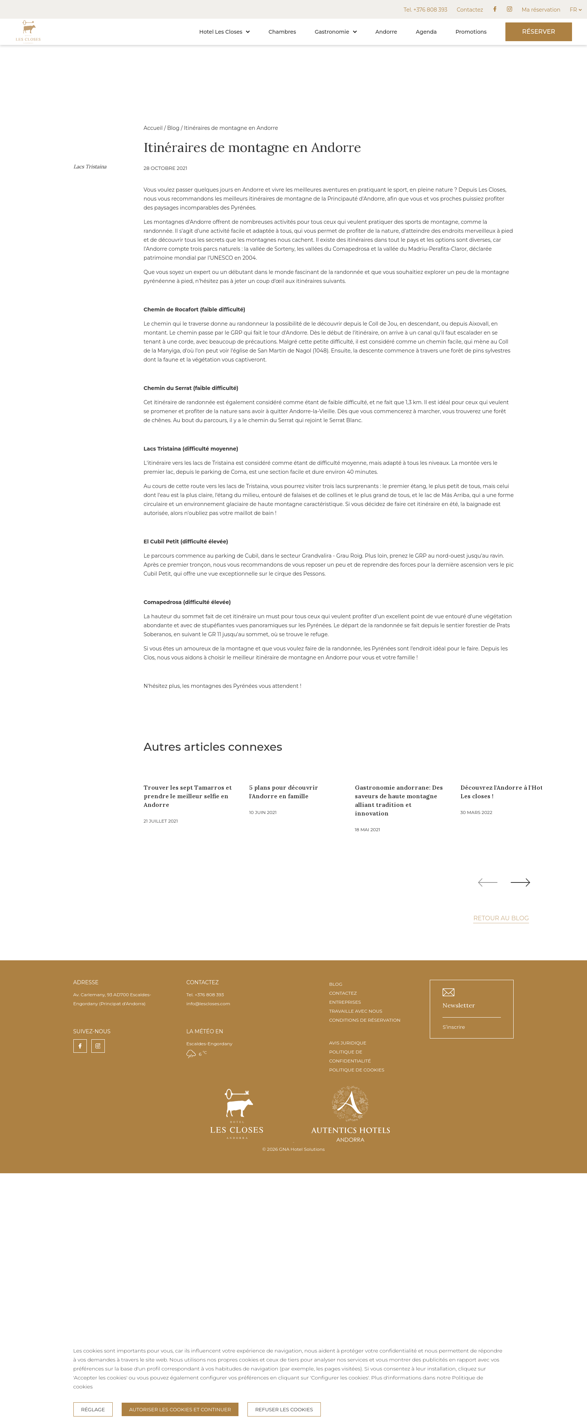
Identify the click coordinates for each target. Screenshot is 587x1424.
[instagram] (509, 9)
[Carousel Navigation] (504, 1133)
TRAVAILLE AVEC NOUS (355, 1262)
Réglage (93, 1409)
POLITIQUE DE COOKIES (356, 1320)
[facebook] (495, 9)
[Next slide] (520, 1133)
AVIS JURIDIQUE (347, 1293)
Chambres (282, 31)
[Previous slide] (488, 1133)
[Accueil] (28, 43)
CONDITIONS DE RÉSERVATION (365, 1271)
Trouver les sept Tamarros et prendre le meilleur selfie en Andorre (335, 1046)
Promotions (471, 31)
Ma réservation (540, 9)
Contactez (470, 9)
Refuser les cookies (284, 1409)
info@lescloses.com (208, 1254)
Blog (321, 128)
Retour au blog (501, 1169)
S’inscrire (453, 1278)
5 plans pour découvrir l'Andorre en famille (431, 1042)
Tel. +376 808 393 (425, 9)
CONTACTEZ (343, 1244)
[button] (248, 32)
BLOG (335, 1235)
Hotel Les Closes (224, 31)
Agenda (426, 31)
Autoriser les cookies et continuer (180, 1409)
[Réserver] (538, 31)
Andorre (386, 31)
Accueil (300, 128)
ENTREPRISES (345, 1253)
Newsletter (458, 1256)
